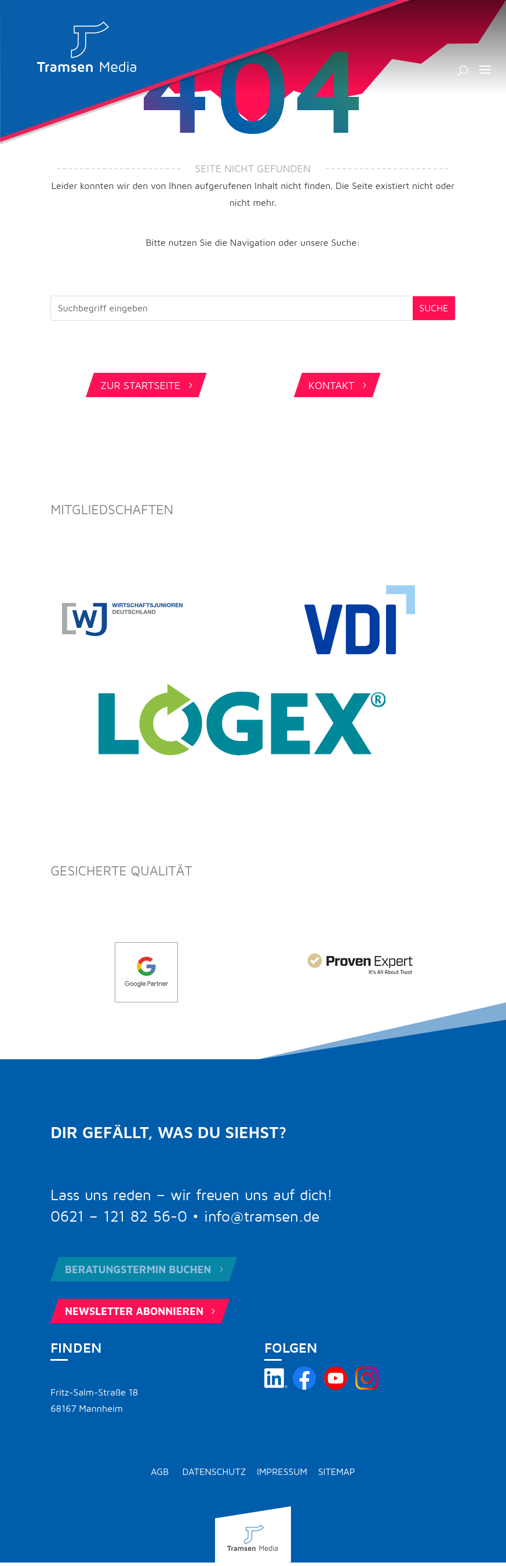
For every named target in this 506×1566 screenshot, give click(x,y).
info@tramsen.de (261, 1217)
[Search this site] (232, 308)
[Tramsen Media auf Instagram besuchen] (366, 1386)
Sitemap (336, 1471)
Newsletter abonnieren (141, 1311)
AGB (160, 1471)
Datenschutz (214, 1471)
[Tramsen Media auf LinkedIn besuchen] (275, 1386)
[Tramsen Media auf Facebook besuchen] (304, 1386)
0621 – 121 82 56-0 (118, 1217)
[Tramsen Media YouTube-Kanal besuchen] (335, 1386)
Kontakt (338, 385)
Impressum (282, 1471)
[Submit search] (434, 308)
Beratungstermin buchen (145, 1269)
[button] (485, 77)
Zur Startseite (147, 385)
